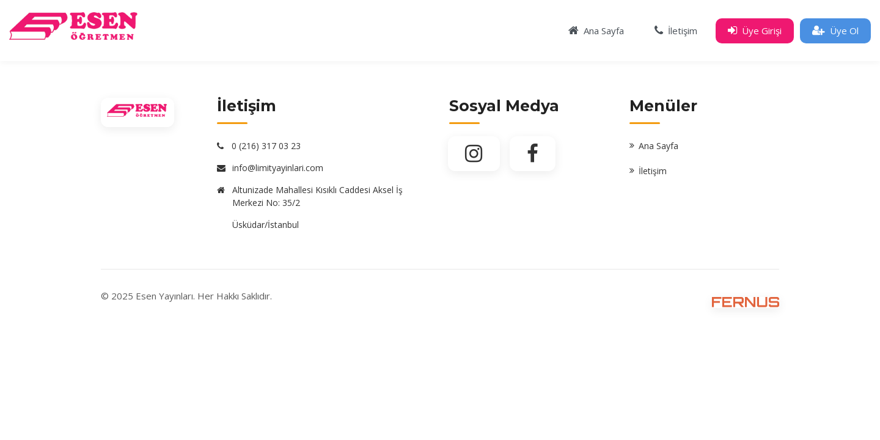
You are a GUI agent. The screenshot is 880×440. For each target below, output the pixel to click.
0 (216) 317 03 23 (266, 146)
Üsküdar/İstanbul (265, 224)
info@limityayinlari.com (277, 168)
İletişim (653, 171)
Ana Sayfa (658, 146)
